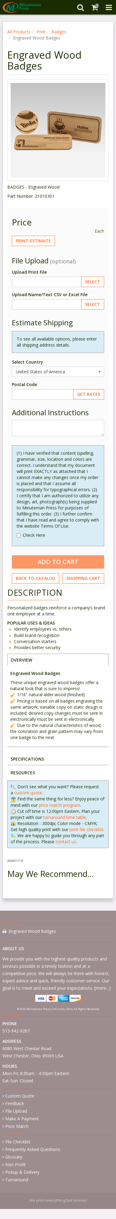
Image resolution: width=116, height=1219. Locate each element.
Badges (58, 32)
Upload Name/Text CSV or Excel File (49, 294)
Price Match (17, 1126)
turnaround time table (64, 817)
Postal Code (24, 384)
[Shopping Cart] (94, 7)
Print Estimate (33, 241)
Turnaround (16, 1180)
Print (41, 32)
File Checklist (17, 1142)
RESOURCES (23, 773)
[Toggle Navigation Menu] (109, 7)
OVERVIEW (21, 660)
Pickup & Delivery (22, 1172)
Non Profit (15, 1164)
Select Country (27, 362)
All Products (19, 32)
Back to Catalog (35, 578)
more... (102, 988)
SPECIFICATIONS (27, 759)
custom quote (28, 793)
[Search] (80, 7)
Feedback (14, 1103)
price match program (59, 805)
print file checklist (86, 829)
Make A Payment (22, 1118)
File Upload (16, 1111)
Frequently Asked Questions (32, 1149)
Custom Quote (19, 1096)
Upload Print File (29, 272)
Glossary (13, 1157)
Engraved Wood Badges (32, 931)
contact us (66, 841)
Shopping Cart (83, 578)
